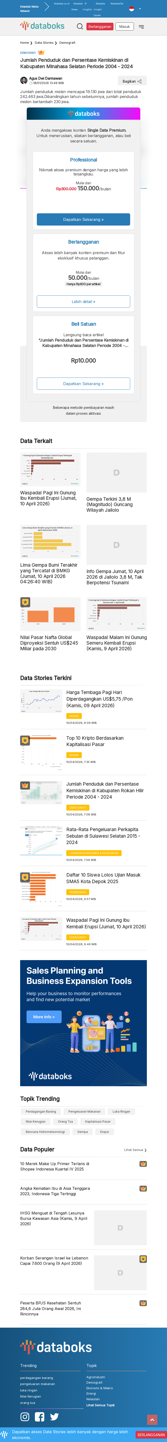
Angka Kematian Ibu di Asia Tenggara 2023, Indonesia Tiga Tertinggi (55, 1191)
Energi (91, 1393)
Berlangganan (100, 26)
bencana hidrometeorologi (45, 1132)
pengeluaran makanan (84, 1111)
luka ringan (121, 1111)
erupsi (104, 1132)
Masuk (124, 26)
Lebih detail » (84, 301)
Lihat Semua (133, 1150)
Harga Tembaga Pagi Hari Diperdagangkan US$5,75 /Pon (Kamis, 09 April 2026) (99, 699)
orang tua (65, 1121)
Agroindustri (95, 1377)
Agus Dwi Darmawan (45, 78)
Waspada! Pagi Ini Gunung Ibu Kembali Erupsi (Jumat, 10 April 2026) (106, 923)
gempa (82, 1132)
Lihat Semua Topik (100, 1405)
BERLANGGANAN (151, 1435)
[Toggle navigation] (141, 26)
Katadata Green (77, 6)
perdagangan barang (41, 1111)
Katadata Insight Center (99, 9)
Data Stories (44, 42)
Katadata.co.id (62, 3)
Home (24, 42)
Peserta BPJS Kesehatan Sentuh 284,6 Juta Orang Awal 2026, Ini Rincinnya (50, 1308)
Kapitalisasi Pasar (98, 1121)
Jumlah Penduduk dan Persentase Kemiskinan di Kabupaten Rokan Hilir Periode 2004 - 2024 (105, 790)
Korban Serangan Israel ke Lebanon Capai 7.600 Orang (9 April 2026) (54, 1261)
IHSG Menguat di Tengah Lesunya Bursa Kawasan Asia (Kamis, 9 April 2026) (53, 1218)
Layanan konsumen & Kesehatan (94, 853)
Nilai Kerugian (35, 1121)
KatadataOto (117, 3)
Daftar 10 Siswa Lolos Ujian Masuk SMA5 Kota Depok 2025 (103, 878)
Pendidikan (78, 892)
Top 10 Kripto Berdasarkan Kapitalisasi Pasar (95, 741)
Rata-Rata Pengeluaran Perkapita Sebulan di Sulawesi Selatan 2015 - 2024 (103, 836)
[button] (135, 8)
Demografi (67, 42)
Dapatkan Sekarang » (83, 219)
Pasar (74, 716)
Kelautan (93, 1399)
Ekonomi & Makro (99, 1388)
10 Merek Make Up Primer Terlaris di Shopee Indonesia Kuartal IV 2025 (54, 1166)
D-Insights (87, 6)
